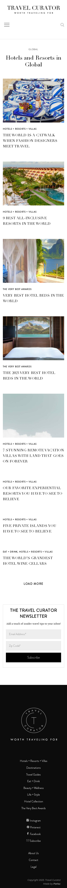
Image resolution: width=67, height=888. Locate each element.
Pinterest (34, 827)
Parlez (56, 883)
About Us (33, 853)
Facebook (33, 834)
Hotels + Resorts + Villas (19, 129)
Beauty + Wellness (33, 788)
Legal (33, 867)
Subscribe (33, 841)
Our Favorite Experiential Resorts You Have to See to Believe (32, 494)
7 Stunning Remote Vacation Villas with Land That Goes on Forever (33, 456)
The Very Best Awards (17, 289)
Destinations (33, 768)
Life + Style (33, 795)
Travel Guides (33, 775)
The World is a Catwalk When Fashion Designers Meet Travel (30, 141)
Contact (33, 860)
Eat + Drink (10, 551)
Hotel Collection (33, 801)
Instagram (33, 821)
